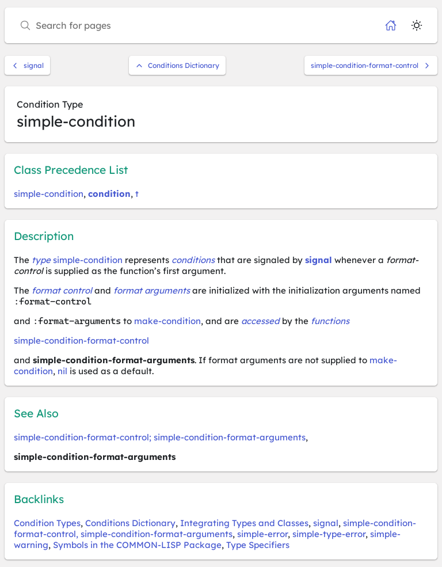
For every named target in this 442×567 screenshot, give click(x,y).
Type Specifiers (257, 544)
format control (62, 290)
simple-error (262, 533)
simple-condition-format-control (371, 65)
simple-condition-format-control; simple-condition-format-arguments (160, 437)
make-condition (167, 320)
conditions (193, 259)
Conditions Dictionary (177, 65)
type (41, 259)
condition (109, 193)
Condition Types (47, 522)
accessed (260, 320)
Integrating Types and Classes (244, 522)
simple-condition (48, 193)
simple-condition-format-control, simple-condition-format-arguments (215, 528)
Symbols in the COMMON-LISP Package (137, 544)
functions (330, 320)
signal (27, 65)
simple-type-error (328, 533)
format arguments (151, 290)
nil (62, 371)
